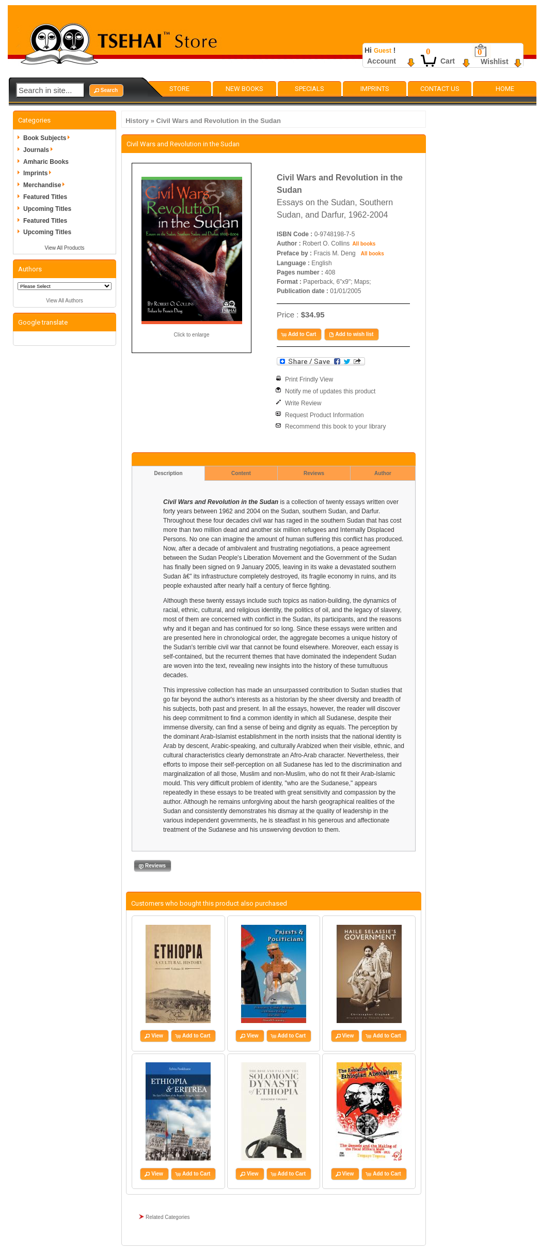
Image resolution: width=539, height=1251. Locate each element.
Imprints (374, 89)
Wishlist (495, 61)
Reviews (314, 473)
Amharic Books (46, 161)
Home (505, 89)
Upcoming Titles (47, 208)
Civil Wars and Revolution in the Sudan (218, 121)
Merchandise (45, 185)
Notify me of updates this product (330, 391)
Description (168, 473)
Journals (39, 150)
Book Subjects (48, 138)
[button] (106, 90)
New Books (244, 89)
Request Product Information (324, 415)
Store (179, 89)
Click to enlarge (192, 335)
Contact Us (439, 89)
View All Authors (64, 300)
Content (241, 473)
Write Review (303, 403)
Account (381, 61)
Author (382, 473)
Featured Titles (45, 197)
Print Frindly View (309, 379)
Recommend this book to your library (335, 426)
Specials (309, 89)
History (137, 121)
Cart (447, 61)
